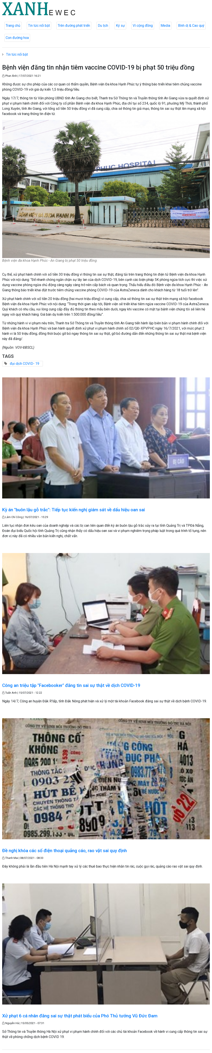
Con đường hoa (17, 38)
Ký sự (120, 25)
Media (165, 25)
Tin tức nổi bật (39, 25)
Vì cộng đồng (143, 25)
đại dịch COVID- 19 (24, 364)
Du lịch (103, 25)
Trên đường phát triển (74, 25)
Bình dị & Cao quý (191, 25)
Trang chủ (13, 25)
